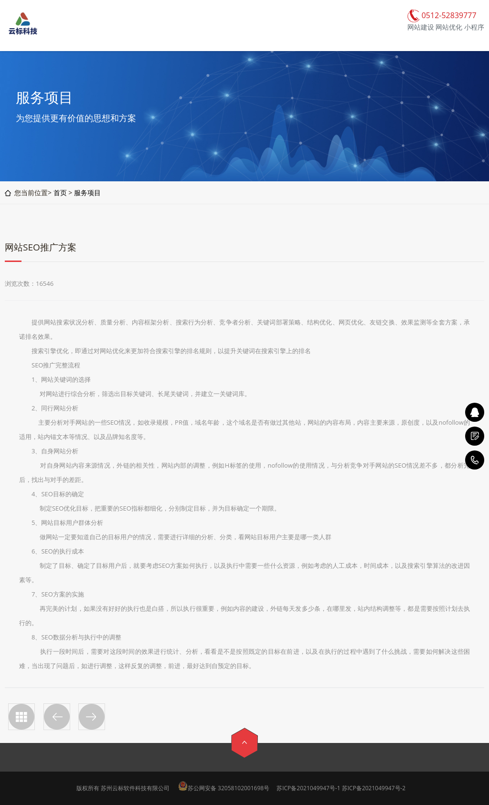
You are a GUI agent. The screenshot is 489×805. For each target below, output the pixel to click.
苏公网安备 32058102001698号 (228, 788)
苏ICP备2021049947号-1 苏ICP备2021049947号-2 (340, 788)
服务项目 (87, 192)
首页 (60, 192)
